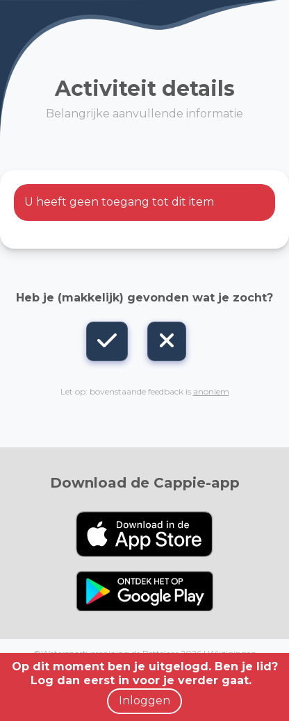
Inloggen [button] (144, 700)
